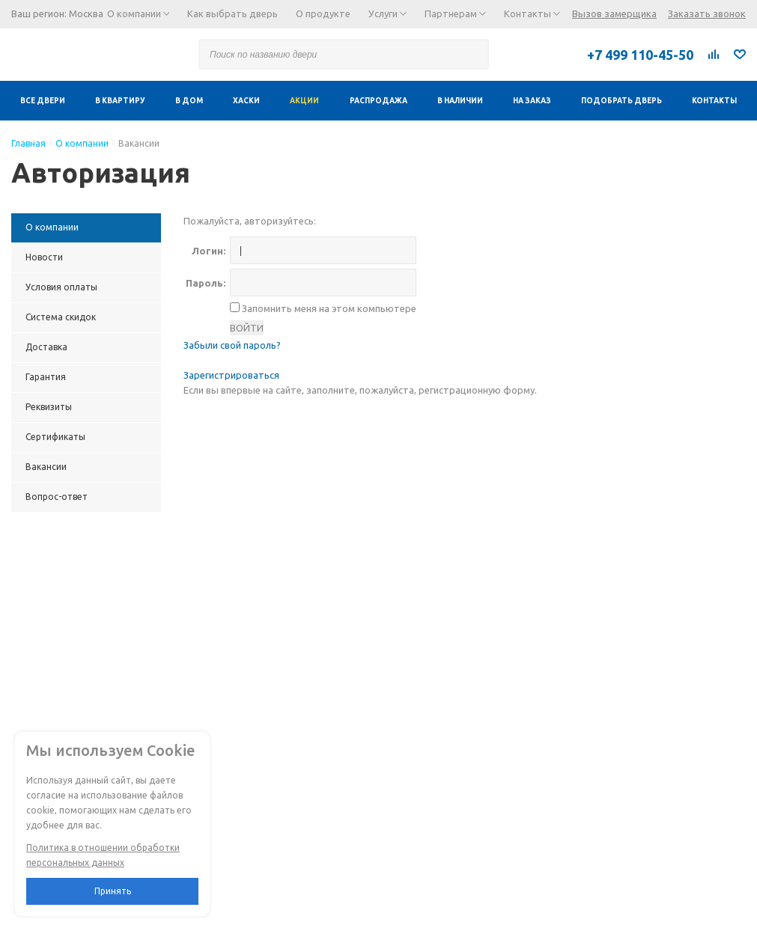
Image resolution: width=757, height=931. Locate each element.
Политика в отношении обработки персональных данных (103, 855)
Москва (86, 13)
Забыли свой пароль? (232, 345)
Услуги (387, 13)
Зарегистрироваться (231, 375)
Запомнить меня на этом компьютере (328, 308)
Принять (112, 891)
